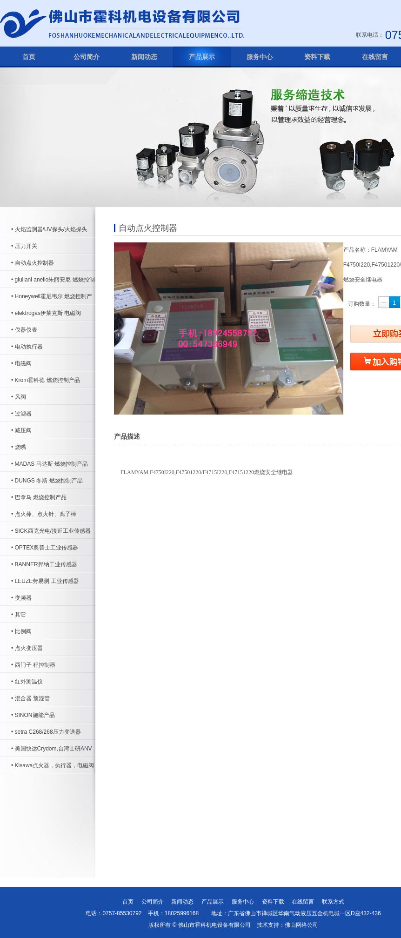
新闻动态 (144, 56)
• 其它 (18, 614)
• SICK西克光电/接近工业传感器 (51, 531)
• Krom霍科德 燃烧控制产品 (45, 380)
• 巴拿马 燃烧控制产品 (39, 497)
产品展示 (202, 56)
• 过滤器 (21, 413)
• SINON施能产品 (33, 715)
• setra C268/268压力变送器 (46, 732)
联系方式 (333, 901)
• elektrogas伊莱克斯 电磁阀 (46, 313)
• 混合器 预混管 (30, 698)
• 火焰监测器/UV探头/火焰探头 (49, 229)
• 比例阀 (21, 631)
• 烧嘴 (18, 447)
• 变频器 (21, 598)
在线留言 (303, 901)
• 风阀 (18, 397)
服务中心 (260, 56)
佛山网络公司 (301, 925)
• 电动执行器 (27, 346)
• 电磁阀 (21, 363)
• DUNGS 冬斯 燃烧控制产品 (47, 480)
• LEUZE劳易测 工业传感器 (45, 581)
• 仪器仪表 (24, 330)
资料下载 (317, 56)
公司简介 (87, 56)
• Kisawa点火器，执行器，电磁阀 (52, 765)
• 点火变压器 (27, 648)
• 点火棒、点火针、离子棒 (43, 514)
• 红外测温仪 (27, 681)
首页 (28, 56)
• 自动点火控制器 (32, 263)
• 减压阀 (21, 430)
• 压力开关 (24, 246)
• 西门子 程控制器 (33, 665)
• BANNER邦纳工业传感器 (44, 564)
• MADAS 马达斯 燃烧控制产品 (49, 464)
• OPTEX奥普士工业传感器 (44, 547)
